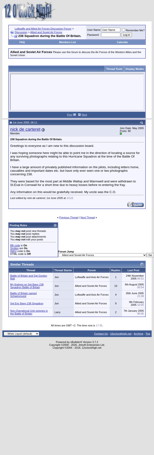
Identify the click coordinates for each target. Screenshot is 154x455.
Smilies (14, 248)
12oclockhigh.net (120, 333)
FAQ (22, 42)
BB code (15, 245)
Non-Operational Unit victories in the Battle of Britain (29, 312)
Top (148, 333)
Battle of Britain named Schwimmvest (23, 294)
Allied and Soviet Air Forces (46, 32)
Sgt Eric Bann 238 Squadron (26, 303)
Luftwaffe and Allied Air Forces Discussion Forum (43, 28)
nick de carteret (25, 129)
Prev (69, 114)
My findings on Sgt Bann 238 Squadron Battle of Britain (27, 286)
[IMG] (13, 251)
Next (84, 114)
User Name (94, 29)
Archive (138, 333)
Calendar (122, 42)
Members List (67, 42)
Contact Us (101, 333)
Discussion (21, 32)
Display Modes (135, 69)
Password (93, 34)
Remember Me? (133, 30)
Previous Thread (69, 217)
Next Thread (87, 217)
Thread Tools (114, 69)
